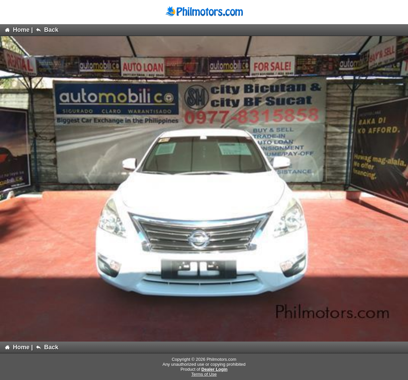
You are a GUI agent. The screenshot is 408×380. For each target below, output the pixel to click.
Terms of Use (204, 374)
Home (17, 30)
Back (47, 30)
